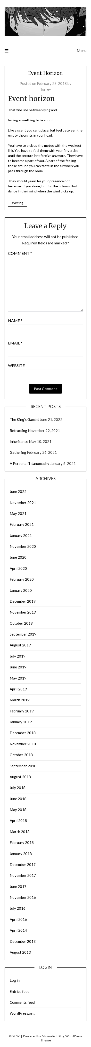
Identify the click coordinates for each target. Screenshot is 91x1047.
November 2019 (23, 612)
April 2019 (18, 689)
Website (16, 365)
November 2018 (23, 744)
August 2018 (20, 777)
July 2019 (17, 656)
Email (15, 343)
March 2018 (20, 831)
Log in (15, 980)
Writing (17, 203)
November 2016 (23, 897)
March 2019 (20, 700)
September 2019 (23, 634)
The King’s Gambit (24, 419)
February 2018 (22, 842)
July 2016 (17, 908)
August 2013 (20, 952)
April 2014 (18, 930)
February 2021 (22, 524)
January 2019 (21, 722)
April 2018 (18, 820)
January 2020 (21, 590)
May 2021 (18, 513)
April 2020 (18, 568)
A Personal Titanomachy (29, 463)
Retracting (18, 430)
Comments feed (22, 1002)
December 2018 (23, 733)
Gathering (18, 452)
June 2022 (18, 491)
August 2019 (20, 645)
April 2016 (18, 919)
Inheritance (19, 441)
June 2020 (18, 557)
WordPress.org (22, 1013)
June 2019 (18, 667)
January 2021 (21, 535)
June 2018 (18, 799)
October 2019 (21, 623)
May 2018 (18, 809)
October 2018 (21, 755)
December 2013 (23, 941)
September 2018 (23, 766)
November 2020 (23, 546)
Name (15, 320)
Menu (81, 50)
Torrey (45, 89)
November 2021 (23, 502)
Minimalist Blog (53, 1036)
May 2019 (18, 678)
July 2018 (17, 787)
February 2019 (22, 711)
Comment (20, 253)
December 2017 (23, 864)
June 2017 (18, 886)
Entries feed (19, 991)
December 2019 (23, 601)
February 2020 (22, 579)
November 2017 (23, 875)
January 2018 (21, 853)
